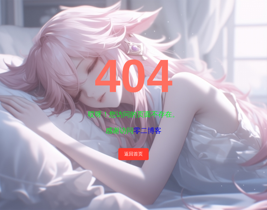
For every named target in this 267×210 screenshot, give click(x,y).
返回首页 (133, 153)
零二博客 (148, 130)
